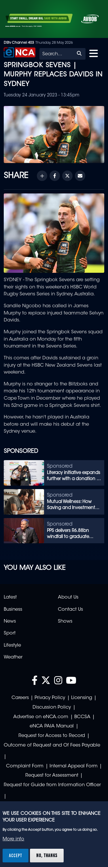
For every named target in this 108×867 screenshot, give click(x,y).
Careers (20, 698)
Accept (15, 855)
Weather (13, 657)
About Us (68, 597)
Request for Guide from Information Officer (52, 785)
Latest (10, 597)
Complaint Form (24, 766)
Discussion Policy (52, 707)
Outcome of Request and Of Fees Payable (52, 745)
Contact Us (70, 609)
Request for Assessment (51, 775)
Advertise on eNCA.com (40, 717)
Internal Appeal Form (74, 766)
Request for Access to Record (51, 736)
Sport (10, 633)
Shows (65, 621)
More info (13, 839)
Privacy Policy (50, 698)
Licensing (81, 698)
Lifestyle (12, 645)
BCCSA (82, 717)
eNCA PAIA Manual (52, 726)
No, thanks (46, 855)
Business (13, 609)
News (10, 621)
